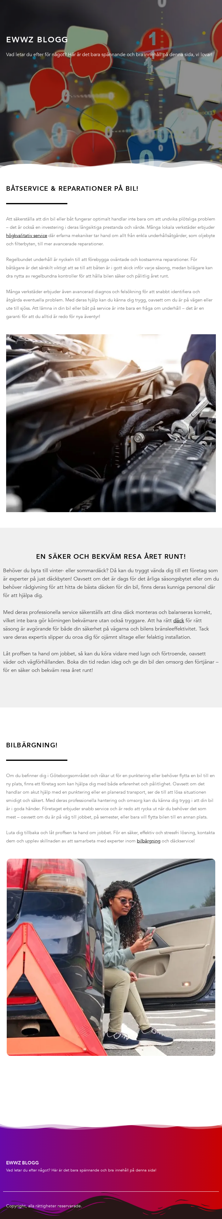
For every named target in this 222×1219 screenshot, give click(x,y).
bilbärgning (148, 841)
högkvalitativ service (26, 235)
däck (178, 620)
